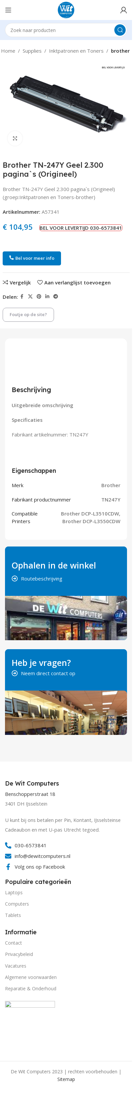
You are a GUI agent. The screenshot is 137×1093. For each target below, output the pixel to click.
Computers (17, 904)
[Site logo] (66, 9)
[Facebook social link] (22, 296)
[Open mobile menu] (8, 10)
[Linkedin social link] (47, 296)
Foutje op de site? (28, 314)
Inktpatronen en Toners (76, 50)
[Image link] (30, 1025)
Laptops (14, 892)
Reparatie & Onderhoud (30, 988)
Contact (13, 943)
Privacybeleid (19, 954)
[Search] (66, 30)
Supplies (32, 50)
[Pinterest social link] (39, 296)
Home (8, 50)
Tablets (13, 915)
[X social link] (30, 296)
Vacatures (15, 966)
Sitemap (66, 1079)
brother (120, 50)
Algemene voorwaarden (31, 977)
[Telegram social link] (55, 296)
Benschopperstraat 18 (30, 794)
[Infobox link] (33, 783)
